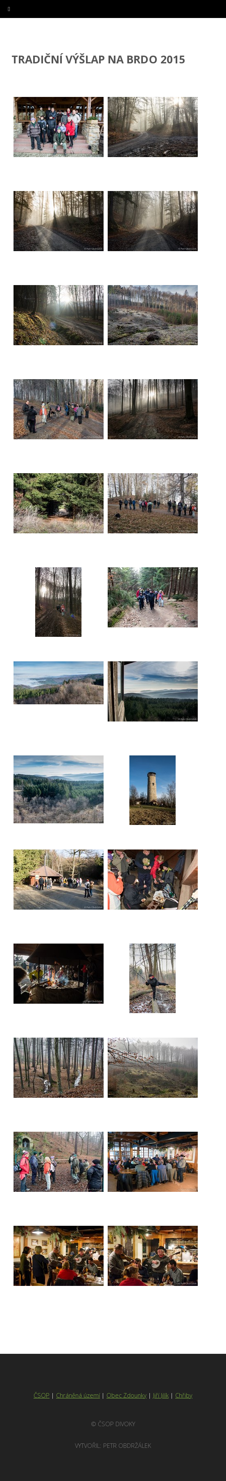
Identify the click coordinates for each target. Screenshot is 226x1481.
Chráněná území (78, 1395)
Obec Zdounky (126, 1395)
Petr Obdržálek (127, 1445)
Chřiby (183, 1395)
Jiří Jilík (161, 1395)
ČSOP (42, 1395)
